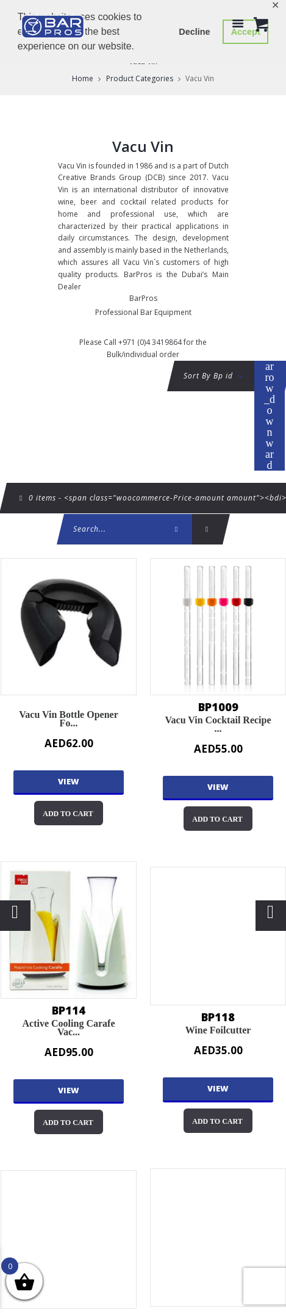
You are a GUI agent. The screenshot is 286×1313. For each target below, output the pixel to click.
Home (82, 78)
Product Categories (139, 78)
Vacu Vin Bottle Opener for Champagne (69, 626)
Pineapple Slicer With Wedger (218, 1237)
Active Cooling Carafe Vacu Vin (69, 930)
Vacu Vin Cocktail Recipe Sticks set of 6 (218, 626)
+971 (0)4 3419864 (150, 342)
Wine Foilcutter (218, 936)
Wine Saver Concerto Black (69, 1239)
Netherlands (205, 250)
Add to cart (68, 813)
